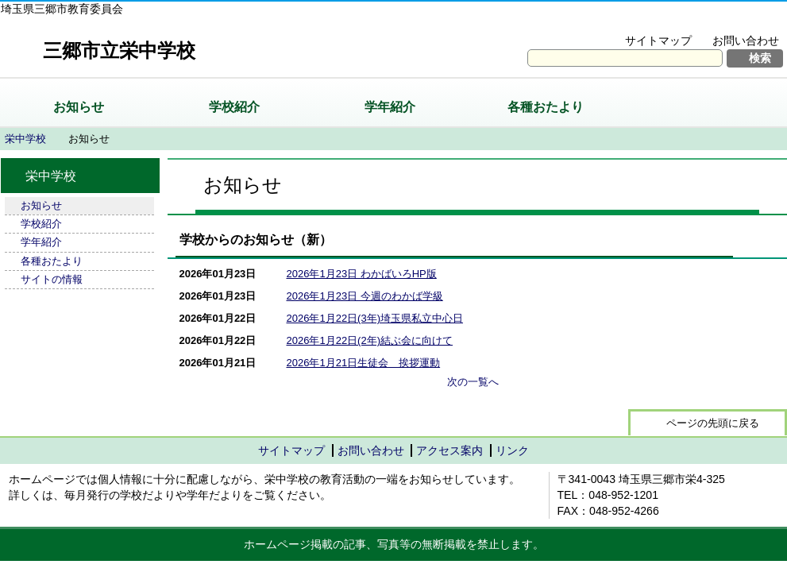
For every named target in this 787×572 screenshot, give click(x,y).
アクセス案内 (449, 450)
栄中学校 (25, 139)
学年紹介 (390, 107)
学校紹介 (234, 107)
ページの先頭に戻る (712, 423)
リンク (512, 450)
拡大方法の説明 (735, 21)
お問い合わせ (745, 40)
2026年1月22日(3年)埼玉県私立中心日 (375, 318)
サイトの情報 (52, 279)
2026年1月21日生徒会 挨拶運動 (364, 363)
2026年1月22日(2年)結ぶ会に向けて (370, 340)
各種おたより (545, 107)
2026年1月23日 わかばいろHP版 (362, 274)
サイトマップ (658, 40)
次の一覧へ (473, 382)
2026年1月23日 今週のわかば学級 (365, 296)
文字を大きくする (627, 21)
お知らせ (78, 107)
